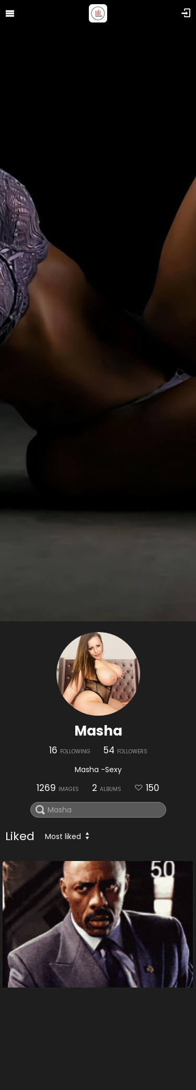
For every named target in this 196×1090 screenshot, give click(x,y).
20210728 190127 (40, 1065)
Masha (98, 730)
